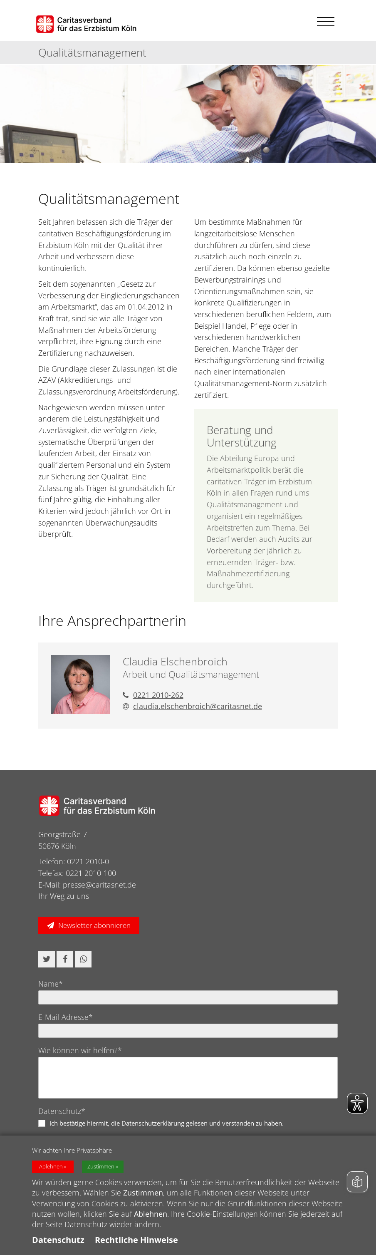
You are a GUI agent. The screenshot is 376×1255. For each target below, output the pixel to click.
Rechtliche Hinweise (136, 1239)
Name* (50, 984)
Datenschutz (58, 1239)
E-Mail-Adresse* (65, 1017)
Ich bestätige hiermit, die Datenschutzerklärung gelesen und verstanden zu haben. (166, 1123)
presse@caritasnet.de (99, 885)
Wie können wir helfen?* (80, 1050)
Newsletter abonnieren (94, 925)
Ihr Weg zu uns (63, 896)
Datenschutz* (61, 1111)
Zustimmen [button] (100, 1166)
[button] (46, 959)
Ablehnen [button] (51, 1166)
